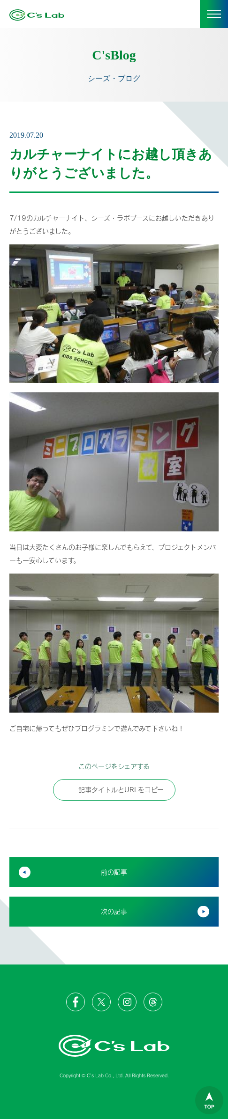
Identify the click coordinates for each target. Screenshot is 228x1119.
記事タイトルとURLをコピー (114, 790)
